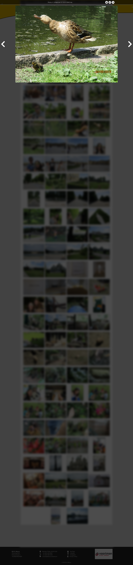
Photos (50, 2)
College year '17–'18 (59, 2)
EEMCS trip (69, 2)
